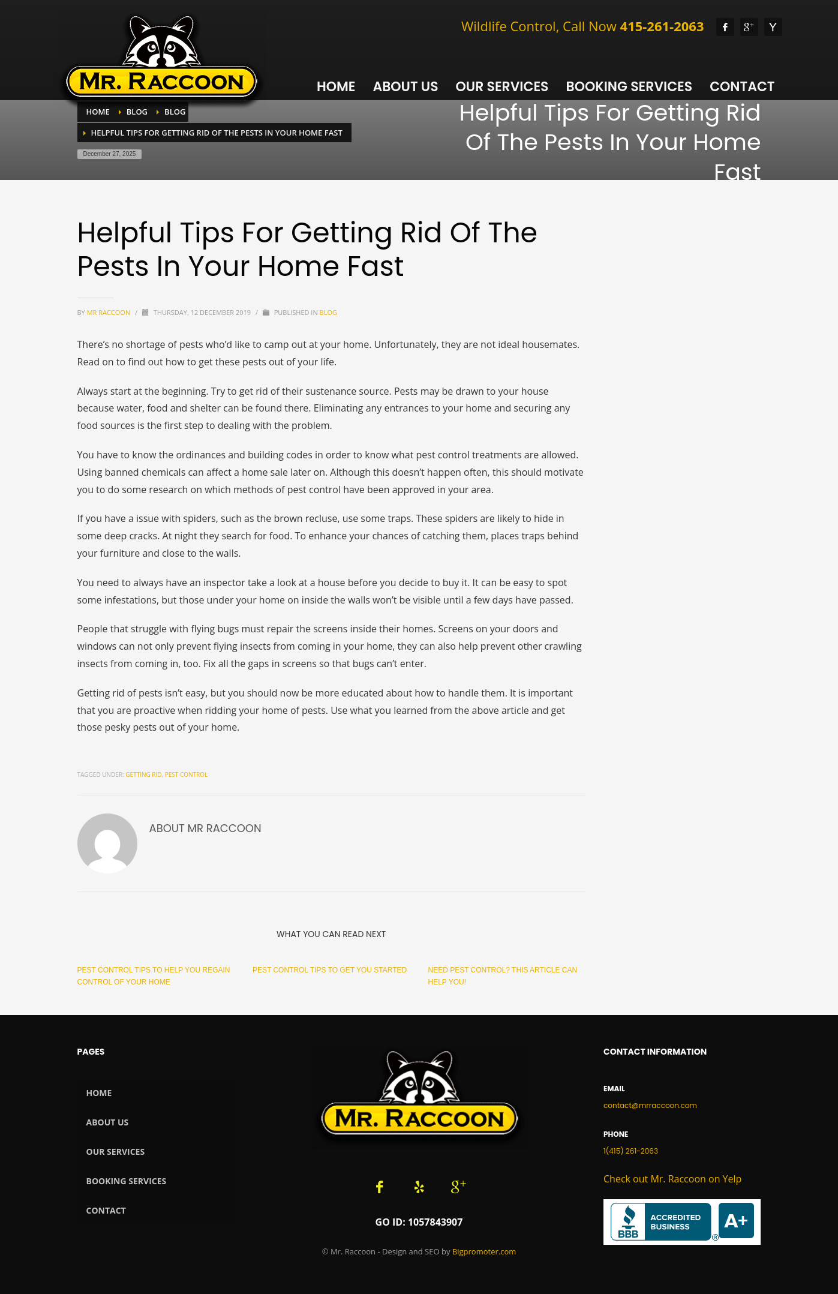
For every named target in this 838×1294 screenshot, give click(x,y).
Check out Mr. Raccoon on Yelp (672, 1178)
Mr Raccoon (109, 312)
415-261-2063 (662, 26)
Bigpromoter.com (484, 1251)
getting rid (143, 774)
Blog (328, 312)
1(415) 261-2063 (630, 1151)
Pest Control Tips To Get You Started (330, 970)
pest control (186, 774)
